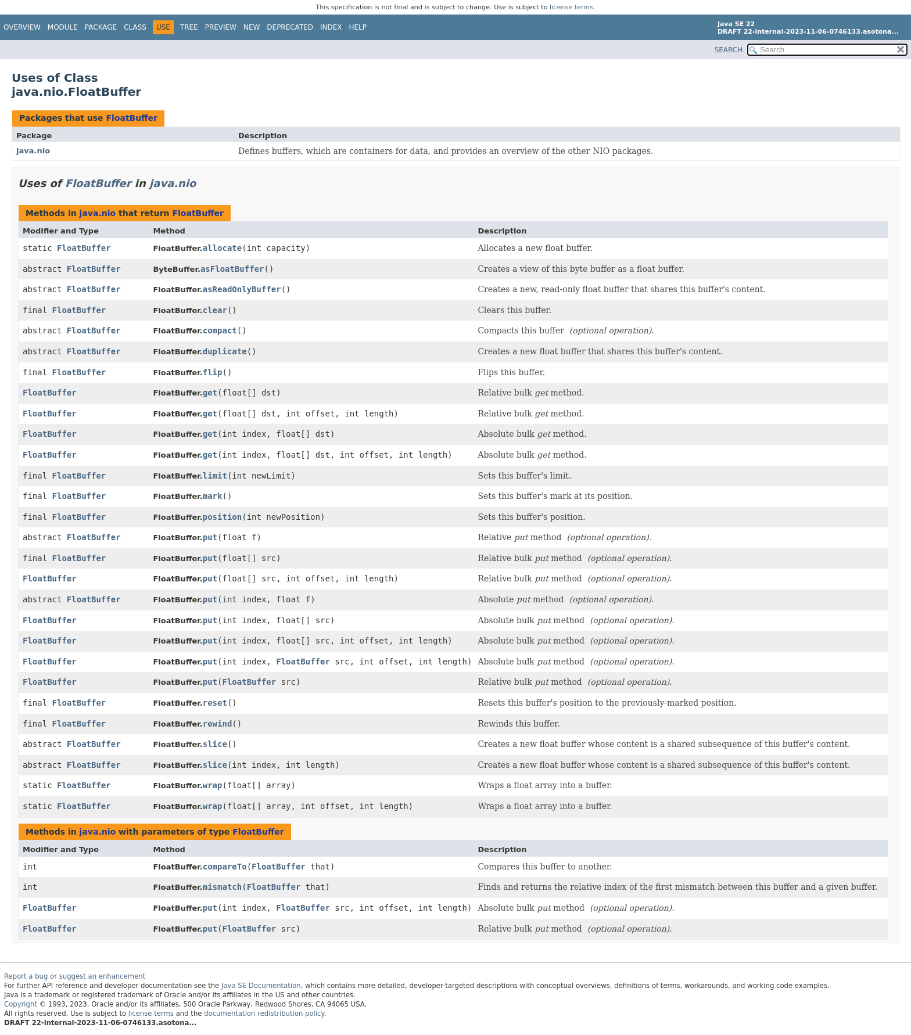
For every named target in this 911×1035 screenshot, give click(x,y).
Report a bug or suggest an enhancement (74, 976)
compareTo (225, 866)
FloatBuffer (131, 118)
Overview (22, 27)
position (222, 517)
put (210, 537)
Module (63, 27)
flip (213, 372)
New (251, 27)
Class (135, 27)
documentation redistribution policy (264, 1013)
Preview (220, 27)
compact (220, 330)
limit (215, 475)
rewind (217, 723)
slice (215, 744)
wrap (213, 785)
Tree (189, 27)
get (210, 392)
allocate (222, 248)
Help (358, 27)
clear (215, 310)
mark (213, 496)
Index (331, 27)
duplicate (225, 351)
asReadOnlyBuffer (242, 289)
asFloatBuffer (232, 269)
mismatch (222, 887)
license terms (571, 7)
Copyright (20, 1004)
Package (101, 27)
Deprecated (290, 27)
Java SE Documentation (261, 986)
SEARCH (729, 50)
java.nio (33, 150)
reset (215, 702)
